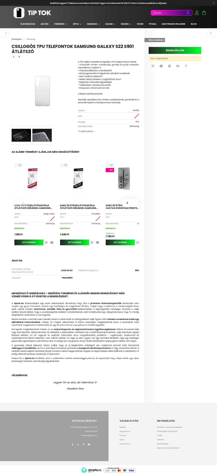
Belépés (123, 427)
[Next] (130, 203)
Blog (194, 24)
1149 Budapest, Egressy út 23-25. (83, 427)
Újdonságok (27, 24)
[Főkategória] (17, 39)
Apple (76, 24)
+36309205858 (90, 431)
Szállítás (160, 440)
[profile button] (197, 13)
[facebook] (14, 57)
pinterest (83, 444)
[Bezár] (213, 3)
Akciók (45, 24)
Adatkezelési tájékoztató (167, 431)
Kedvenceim (125, 444)
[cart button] (204, 13)
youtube (89, 444)
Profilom (123, 436)
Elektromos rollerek (173, 24)
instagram (78, 444)
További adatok (85, 131)
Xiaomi (109, 24)
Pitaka (152, 24)
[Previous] (20, 203)
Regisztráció (125, 431)
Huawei (125, 24)
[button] (153, 66)
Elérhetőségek (162, 444)
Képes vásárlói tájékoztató (168, 448)
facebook (72, 444)
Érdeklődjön (175, 50)
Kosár (122, 440)
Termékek (59, 24)
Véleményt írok (75, 388)
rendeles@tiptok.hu (89, 435)
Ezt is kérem (28, 242)
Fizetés (159, 436)
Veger (140, 24)
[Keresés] (171, 13)
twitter (94, 444)
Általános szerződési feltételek (169, 427)
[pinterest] (19, 57)
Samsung (92, 24)
